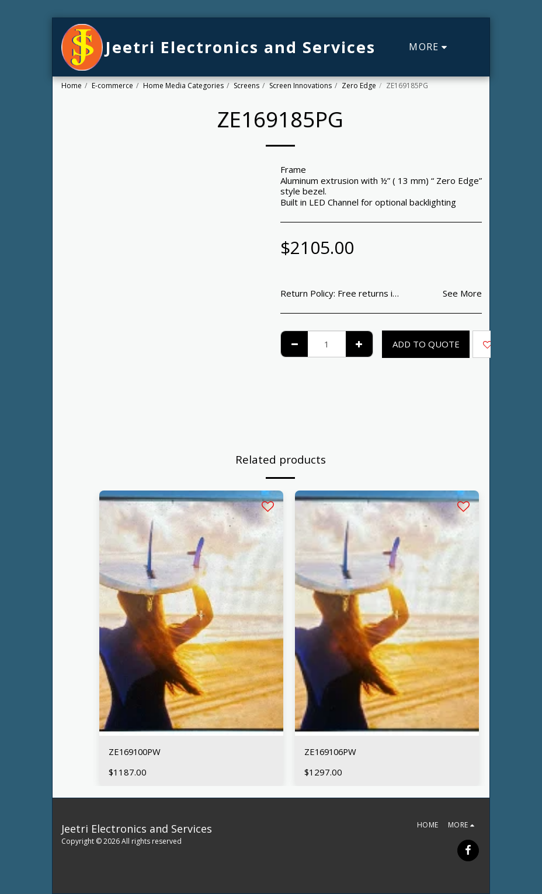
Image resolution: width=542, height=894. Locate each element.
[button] (472, 47)
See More (462, 293)
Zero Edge (359, 86)
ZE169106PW (332, 751)
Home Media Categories (183, 86)
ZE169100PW (137, 751)
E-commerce (112, 86)
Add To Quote (426, 344)
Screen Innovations (300, 86)
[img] (191, 613)
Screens (246, 86)
